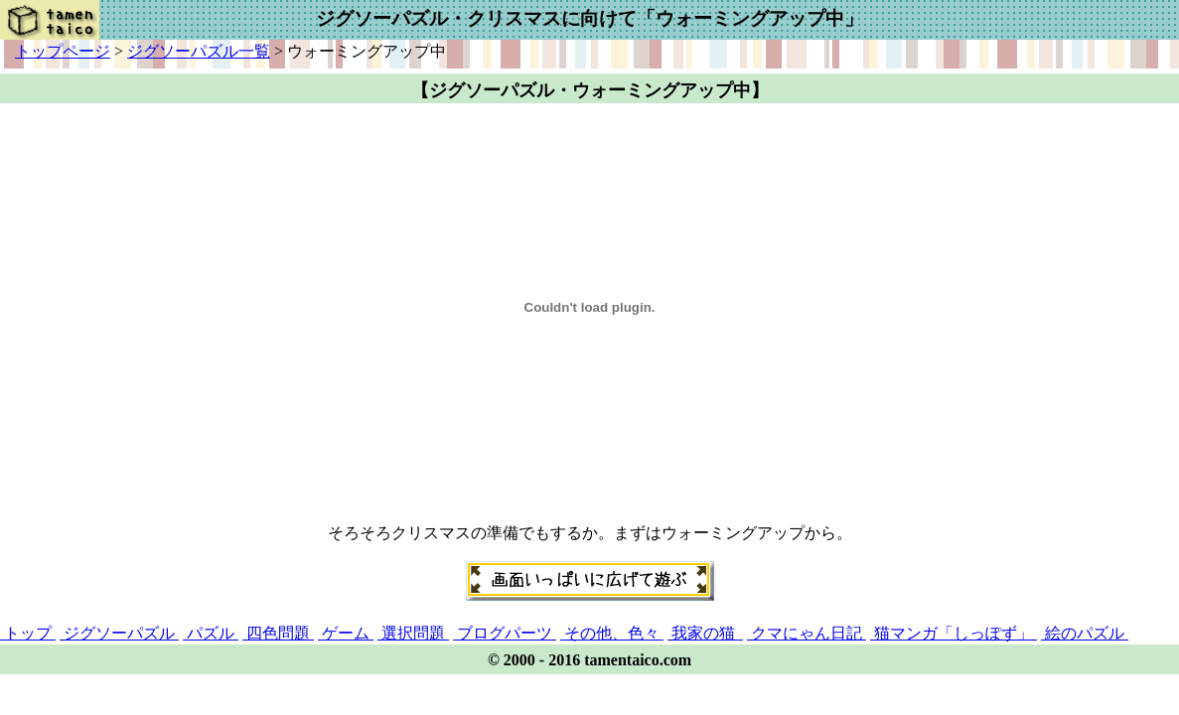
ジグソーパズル (119, 633)
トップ (28, 633)
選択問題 (413, 633)
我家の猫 (705, 633)
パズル (210, 633)
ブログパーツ (504, 633)
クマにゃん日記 (806, 633)
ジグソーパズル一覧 (198, 51)
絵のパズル (1084, 633)
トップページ (62, 51)
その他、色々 (611, 633)
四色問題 (278, 633)
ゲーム (345, 633)
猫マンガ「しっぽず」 (953, 633)
